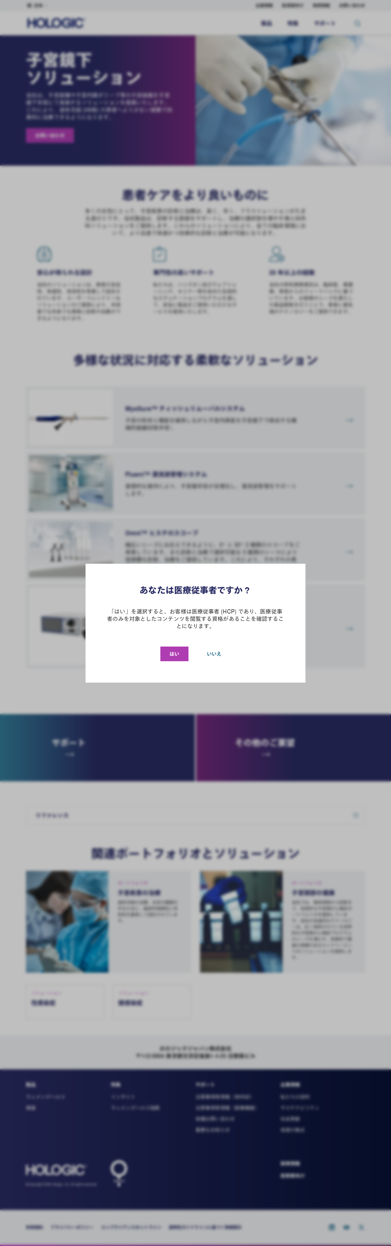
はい (174, 654)
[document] (195, 623)
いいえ (214, 654)
